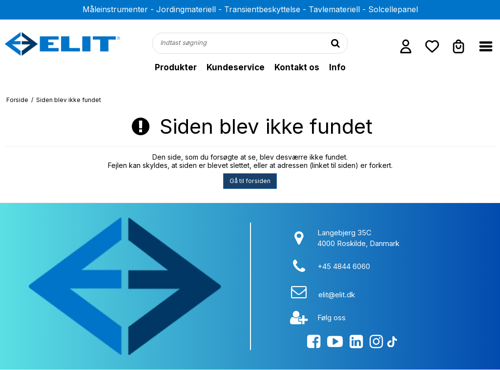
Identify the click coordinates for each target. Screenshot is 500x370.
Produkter (176, 67)
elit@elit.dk (336, 294)
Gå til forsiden (250, 181)
